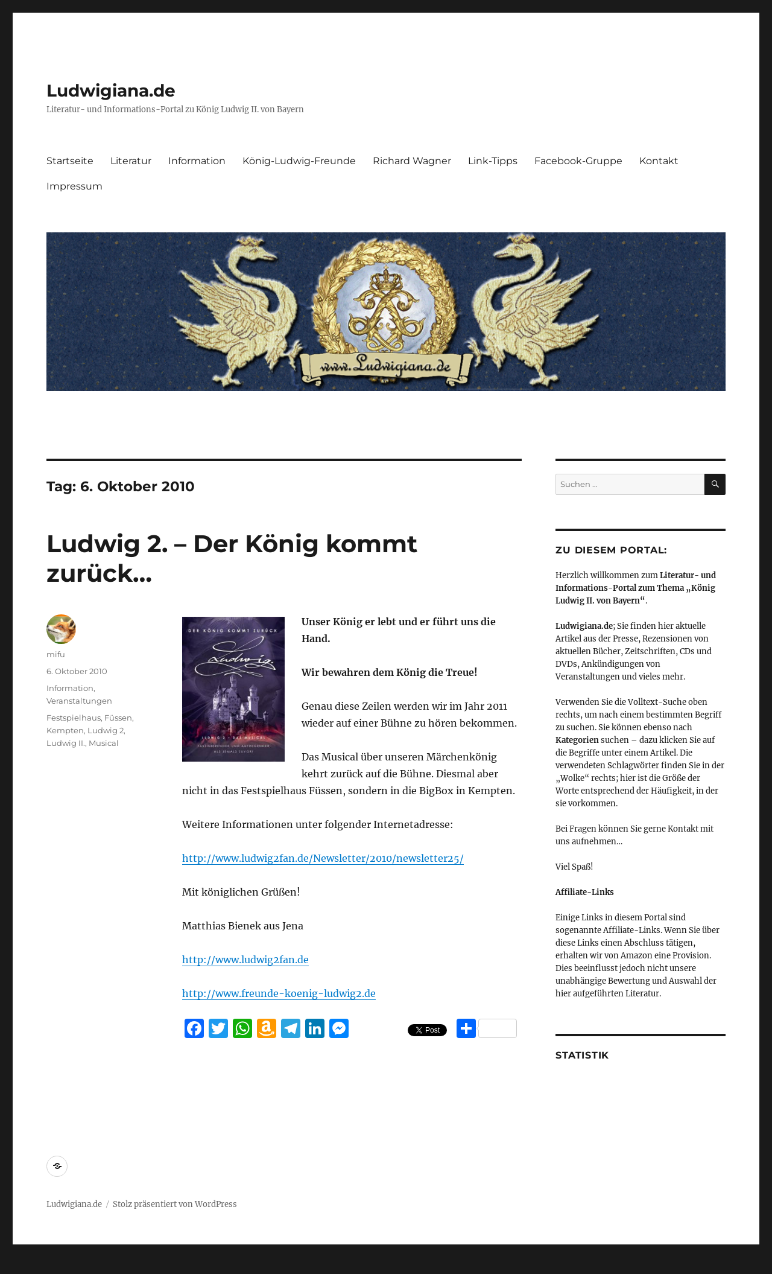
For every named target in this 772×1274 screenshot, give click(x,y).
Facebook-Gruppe (578, 161)
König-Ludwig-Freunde (299, 161)
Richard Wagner (412, 161)
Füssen (118, 717)
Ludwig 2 (105, 730)
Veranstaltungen (79, 700)
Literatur (130, 161)
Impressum (74, 186)
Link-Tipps (492, 161)
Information (197, 161)
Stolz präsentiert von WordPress (175, 1204)
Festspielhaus (73, 717)
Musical (104, 743)
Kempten (65, 730)
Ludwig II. (65, 743)
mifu (55, 654)
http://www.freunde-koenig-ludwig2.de (279, 993)
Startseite (69, 161)
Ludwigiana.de (111, 90)
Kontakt (659, 161)
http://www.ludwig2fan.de (245, 960)
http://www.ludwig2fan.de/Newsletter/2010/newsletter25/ (323, 858)
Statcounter (28, 1266)
